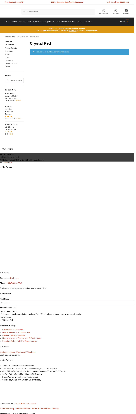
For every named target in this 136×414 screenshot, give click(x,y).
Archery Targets (11, 47)
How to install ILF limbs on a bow (16, 331)
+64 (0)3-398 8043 (14, 282)
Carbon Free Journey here (24, 402)
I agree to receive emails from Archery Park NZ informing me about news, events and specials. (43, 313)
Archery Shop (10, 35)
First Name (4, 298)
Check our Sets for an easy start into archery (67, 27)
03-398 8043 (124, 2)
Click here (14, 277)
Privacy (55, 407)
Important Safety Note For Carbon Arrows (19, 340)
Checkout (115, 12)
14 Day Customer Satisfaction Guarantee (67, 2)
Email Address (6, 306)
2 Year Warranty (7, 407)
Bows (7, 56)
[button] (124, 21)
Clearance (9, 59)
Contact (126, 12)
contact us (72, 30)
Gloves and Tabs (11, 62)
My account (103, 12)
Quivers (8, 65)
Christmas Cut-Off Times (12, 329)
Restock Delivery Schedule (13, 334)
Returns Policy (23, 407)
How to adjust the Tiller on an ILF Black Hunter (22, 337)
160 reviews (7, 161)
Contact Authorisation (9, 310)
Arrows (7, 53)
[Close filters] (24, 41)
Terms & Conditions (41, 407)
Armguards (9, 50)
